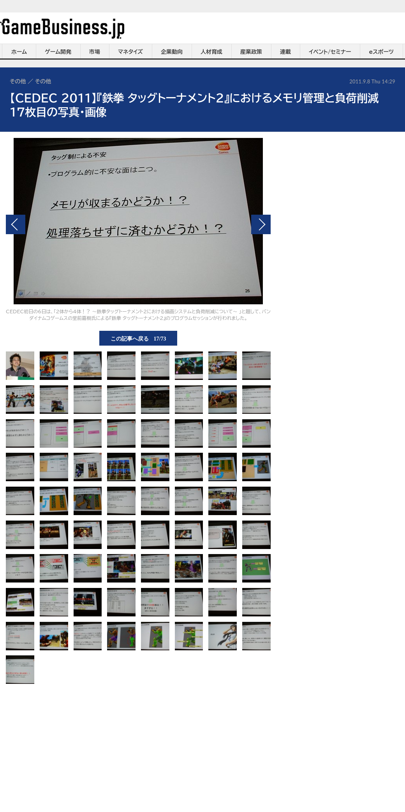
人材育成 (211, 52)
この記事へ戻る (138, 338)
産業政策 (251, 52)
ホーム (19, 52)
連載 (285, 52)
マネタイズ (130, 52)
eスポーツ (381, 52)
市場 (94, 52)
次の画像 (261, 224)
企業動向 (172, 52)
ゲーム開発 (58, 52)
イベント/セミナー (330, 52)
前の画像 (15, 224)
